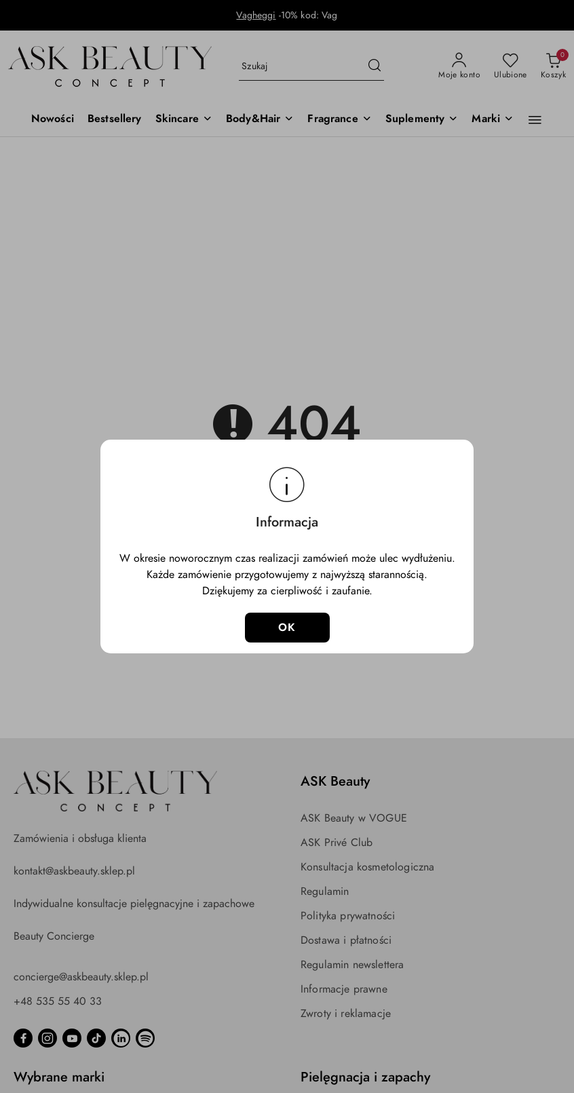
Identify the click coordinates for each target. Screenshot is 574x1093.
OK (287, 627)
